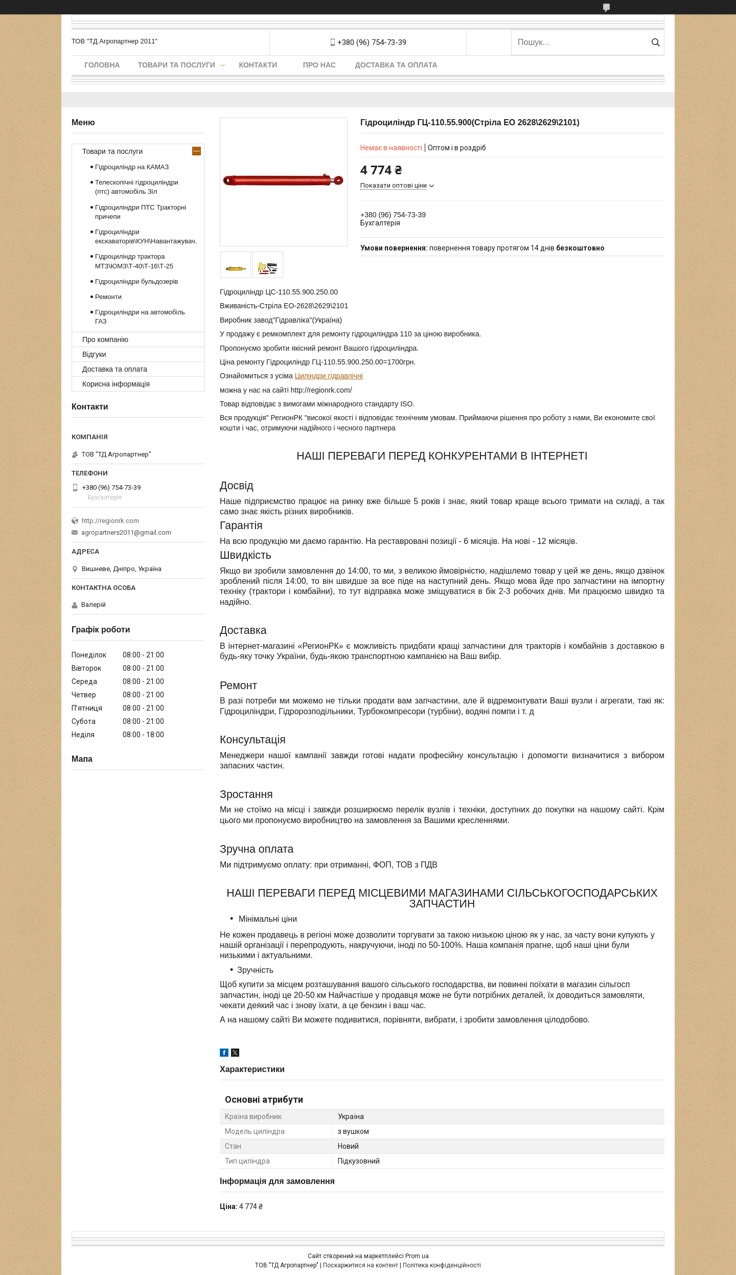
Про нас (319, 65)
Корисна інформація (116, 384)
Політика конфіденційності (442, 1265)
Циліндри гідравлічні (329, 376)
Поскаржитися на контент (360, 1265)
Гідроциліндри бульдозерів (136, 281)
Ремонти (108, 297)
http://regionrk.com (110, 521)
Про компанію (105, 339)
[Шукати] (655, 42)
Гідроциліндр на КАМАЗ (132, 167)
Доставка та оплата (396, 65)
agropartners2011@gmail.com (126, 532)
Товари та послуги (176, 65)
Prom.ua (417, 1256)
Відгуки (94, 354)
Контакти (258, 65)
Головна (102, 65)
